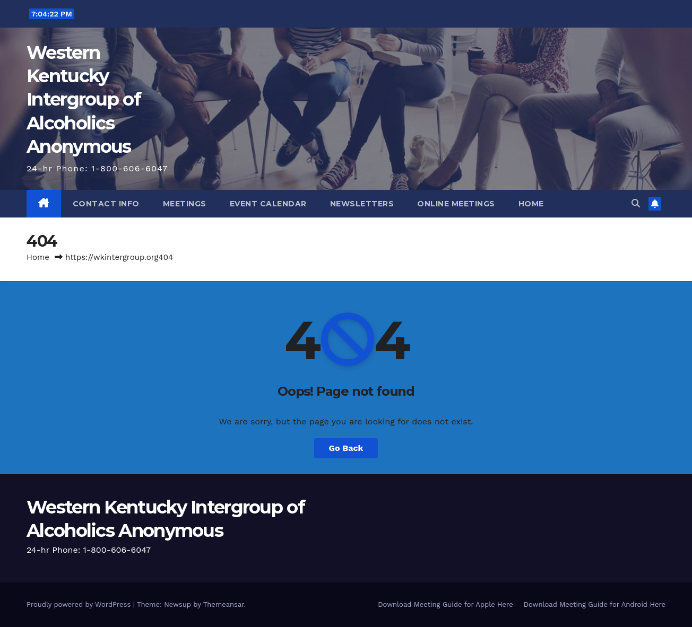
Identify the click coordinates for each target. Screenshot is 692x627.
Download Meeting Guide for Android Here (594, 604)
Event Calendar (268, 203)
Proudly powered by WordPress (80, 604)
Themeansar (223, 604)
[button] (636, 203)
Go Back (346, 448)
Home (531, 203)
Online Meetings (456, 203)
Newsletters (362, 203)
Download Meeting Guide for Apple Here (445, 604)
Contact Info (106, 203)
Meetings (184, 203)
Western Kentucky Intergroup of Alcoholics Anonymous (84, 99)
